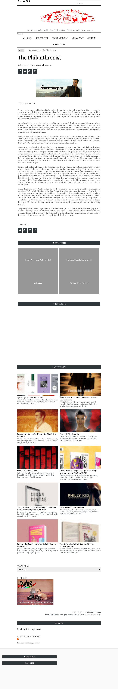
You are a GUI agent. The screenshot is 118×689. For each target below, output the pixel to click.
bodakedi (24, 65)
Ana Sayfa (27, 38)
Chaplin (91, 38)
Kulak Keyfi (78, 38)
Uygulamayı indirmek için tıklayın (29, 629)
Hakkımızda (59, 44)
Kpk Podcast (42, 38)
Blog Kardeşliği (60, 38)
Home (21, 50)
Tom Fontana (33, 50)
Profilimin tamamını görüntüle (28, 643)
